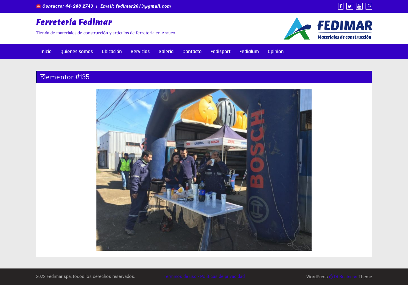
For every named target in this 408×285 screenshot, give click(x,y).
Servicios (140, 51)
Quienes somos (76, 51)
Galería (166, 51)
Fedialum (249, 51)
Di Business (343, 276)
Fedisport (220, 51)
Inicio (46, 51)
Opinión (276, 51)
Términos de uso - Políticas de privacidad (204, 276)
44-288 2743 (79, 6)
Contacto (192, 51)
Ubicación (112, 51)
